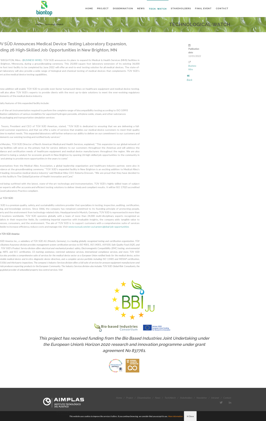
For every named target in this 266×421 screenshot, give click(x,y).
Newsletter (202, 397)
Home (38, 24)
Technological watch (54, 24)
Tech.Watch (170, 397)
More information (175, 416)
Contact (227, 397)
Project (129, 397)
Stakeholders (186, 397)
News (157, 397)
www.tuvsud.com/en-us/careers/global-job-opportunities (56, 226)
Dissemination (144, 397)
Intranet (215, 397)
